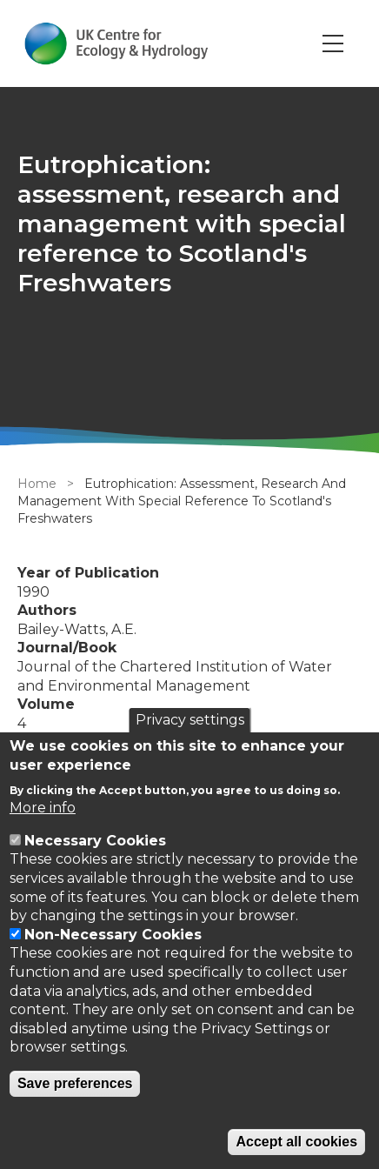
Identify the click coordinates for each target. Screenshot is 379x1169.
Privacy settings (190, 719)
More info (43, 807)
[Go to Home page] (116, 43)
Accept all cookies (296, 1141)
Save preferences (75, 1083)
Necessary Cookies (95, 840)
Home (37, 483)
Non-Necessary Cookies (113, 934)
